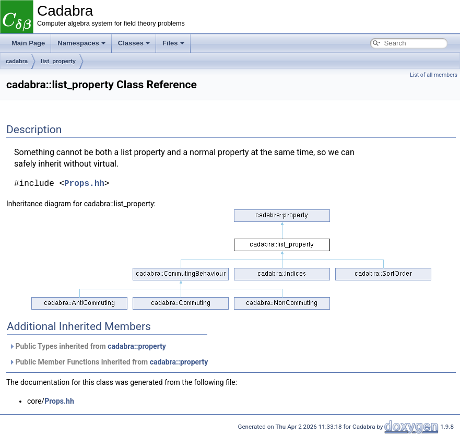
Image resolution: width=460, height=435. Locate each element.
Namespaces (81, 43)
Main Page (28, 43)
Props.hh (84, 184)
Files (173, 43)
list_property (58, 61)
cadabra (17, 61)
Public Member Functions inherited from (108, 362)
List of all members (433, 75)
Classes (134, 43)
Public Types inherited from (87, 346)
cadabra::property (137, 346)
